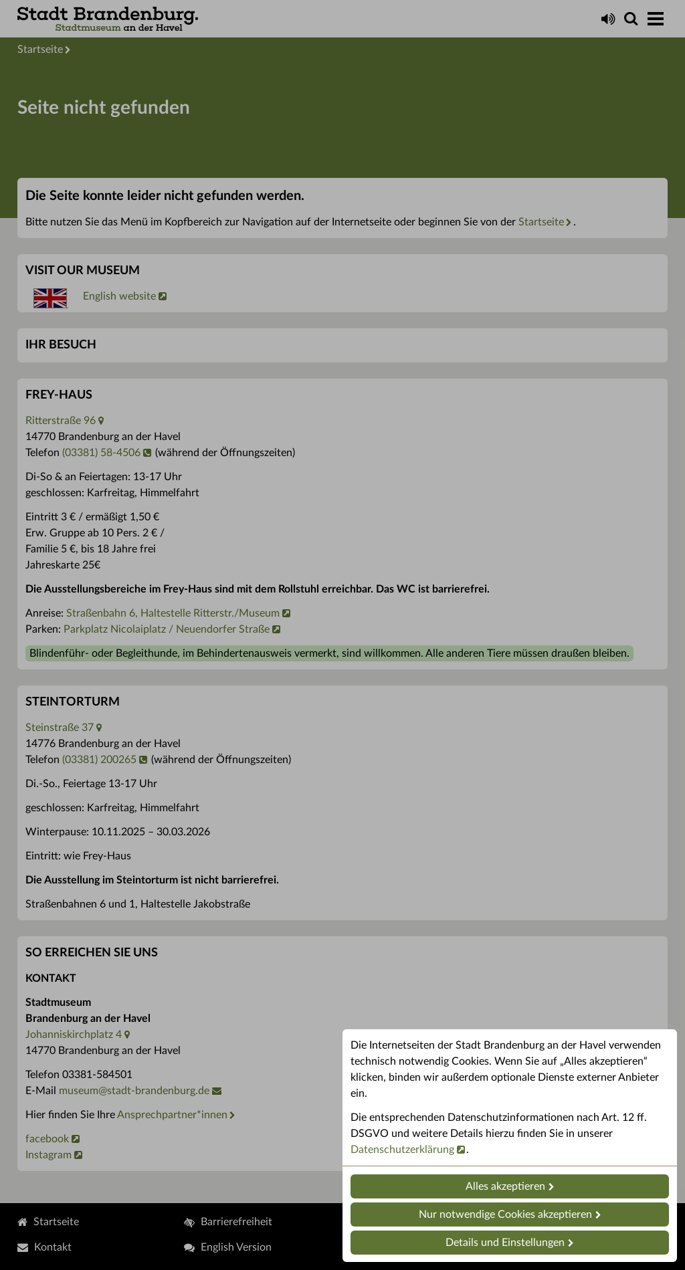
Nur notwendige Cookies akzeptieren (505, 1214)
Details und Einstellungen (505, 1242)
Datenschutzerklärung (402, 1149)
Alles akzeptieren (505, 1186)
